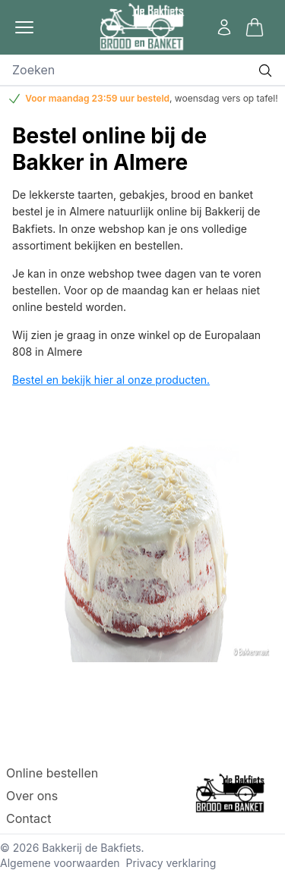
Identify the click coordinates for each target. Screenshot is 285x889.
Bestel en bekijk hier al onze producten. (111, 379)
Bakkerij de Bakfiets (91, 847)
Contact (28, 818)
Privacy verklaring (171, 862)
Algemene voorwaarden (60, 862)
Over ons (32, 795)
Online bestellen (52, 773)
